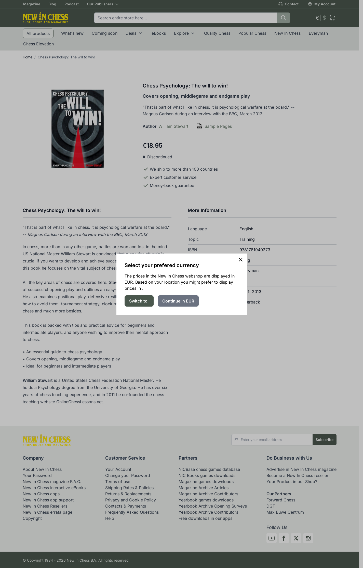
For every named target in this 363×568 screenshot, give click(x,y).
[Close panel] (241, 260)
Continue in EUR (178, 301)
